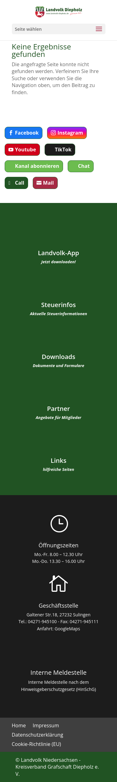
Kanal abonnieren (37, 166)
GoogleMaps (67, 629)
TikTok (63, 149)
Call (19, 182)
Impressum (46, 726)
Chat (84, 166)
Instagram (70, 132)
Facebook (27, 132)
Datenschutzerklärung (37, 735)
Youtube (25, 149)
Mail (48, 182)
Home (19, 726)
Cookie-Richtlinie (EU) (36, 745)
